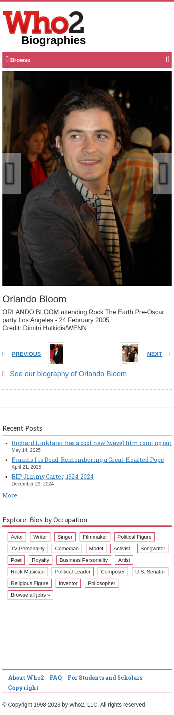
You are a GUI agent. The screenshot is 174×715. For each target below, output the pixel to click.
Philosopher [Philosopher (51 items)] (102, 583)
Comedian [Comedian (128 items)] (66, 548)
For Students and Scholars (105, 677)
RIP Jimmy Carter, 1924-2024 (53, 476)
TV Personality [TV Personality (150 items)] (28, 548)
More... (11, 495)
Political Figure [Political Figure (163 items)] (135, 537)
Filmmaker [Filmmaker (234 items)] (95, 537)
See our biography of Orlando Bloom (64, 374)
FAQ (56, 677)
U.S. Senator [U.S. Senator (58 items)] (150, 572)
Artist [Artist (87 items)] (124, 560)
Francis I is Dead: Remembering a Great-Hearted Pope (88, 459)
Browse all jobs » (30, 595)
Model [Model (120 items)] (96, 548)
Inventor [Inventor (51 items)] (68, 583)
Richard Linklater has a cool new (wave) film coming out (92, 443)
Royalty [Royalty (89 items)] (40, 560)
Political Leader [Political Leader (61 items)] (72, 572)
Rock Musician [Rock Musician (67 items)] (28, 572)
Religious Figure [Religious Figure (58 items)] (29, 583)
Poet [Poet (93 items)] (16, 560)
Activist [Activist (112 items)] (122, 548)
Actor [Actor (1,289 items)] (17, 537)
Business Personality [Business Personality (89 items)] (84, 560)
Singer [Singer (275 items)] (65, 537)
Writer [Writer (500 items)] (40, 537)
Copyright (23, 687)
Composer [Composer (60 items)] (113, 572)
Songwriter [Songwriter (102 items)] (152, 548)
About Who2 (26, 677)
